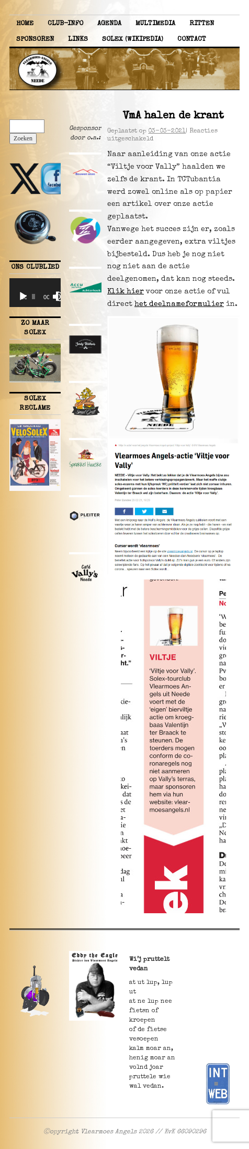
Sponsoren (35, 39)
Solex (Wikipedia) (132, 39)
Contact (191, 39)
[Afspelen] (23, 296)
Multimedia (155, 23)
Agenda (109, 23)
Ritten (201, 23)
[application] (35, 292)
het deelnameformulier (179, 304)
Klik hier (125, 292)
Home (24, 23)
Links (78, 39)
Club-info (65, 23)
